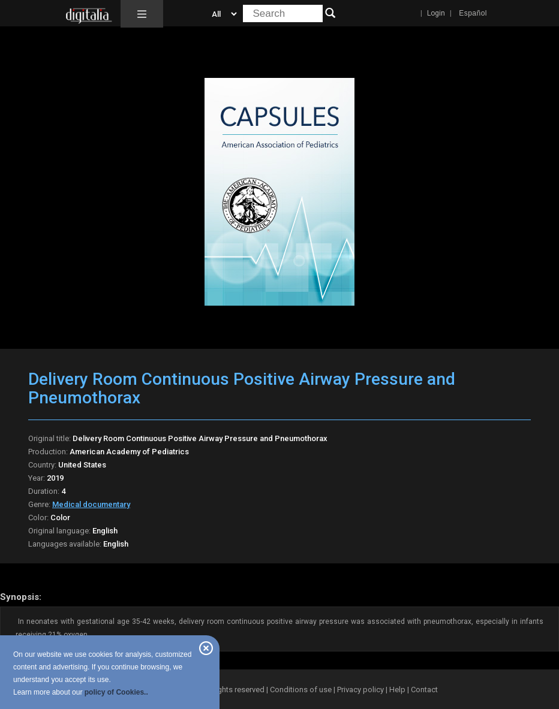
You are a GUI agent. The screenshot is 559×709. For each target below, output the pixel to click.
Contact (424, 689)
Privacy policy (360, 689)
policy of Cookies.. (116, 692)
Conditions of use (301, 689)
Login (436, 13)
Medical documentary (91, 504)
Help (397, 689)
